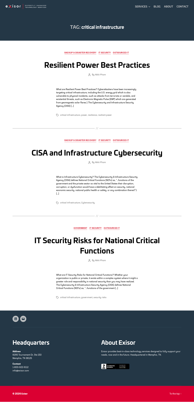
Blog (157, 6)
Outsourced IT (122, 53)
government (86, 309)
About (168, 6)
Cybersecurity (88, 214)
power (84, 115)
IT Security (105, 53)
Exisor (24, 405)
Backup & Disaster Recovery (79, 53)
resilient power (105, 115)
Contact (182, 6)
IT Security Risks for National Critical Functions (97, 255)
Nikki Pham (100, 75)
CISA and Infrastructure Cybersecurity (97, 157)
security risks (100, 309)
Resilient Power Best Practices (97, 64)
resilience (92, 115)
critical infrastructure (70, 115)
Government (80, 239)
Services (141, 6)
